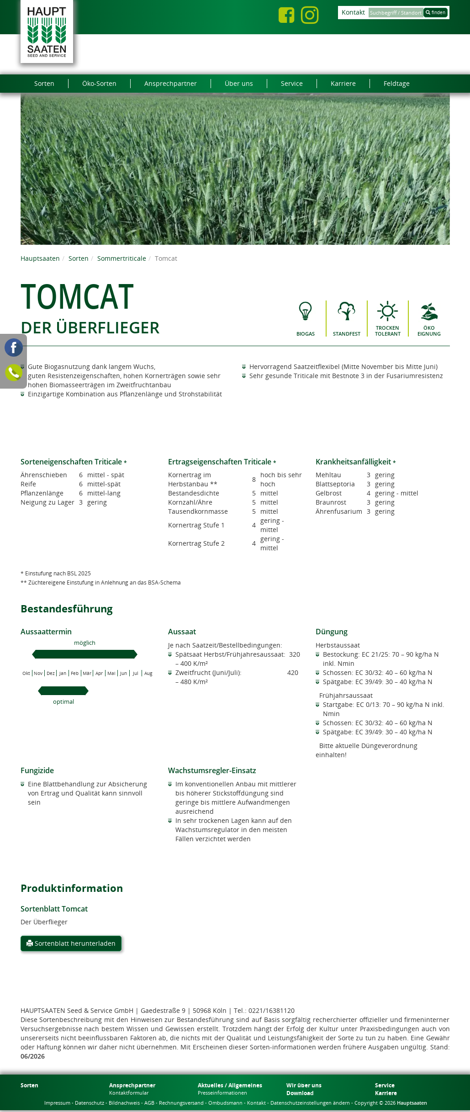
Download (300, 1093)
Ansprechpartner (132, 1085)
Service (385, 1085)
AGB (149, 1102)
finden (435, 12)
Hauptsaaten (40, 258)
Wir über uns (304, 1085)
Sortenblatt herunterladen (71, 943)
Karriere (386, 1093)
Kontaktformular (128, 1092)
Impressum (57, 1102)
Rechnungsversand (181, 1102)
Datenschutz (89, 1102)
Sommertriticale (121, 258)
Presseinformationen (222, 1092)
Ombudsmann (225, 1102)
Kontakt (353, 12)
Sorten (79, 258)
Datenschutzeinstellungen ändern (310, 1102)
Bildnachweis (124, 1102)
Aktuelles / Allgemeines (230, 1085)
